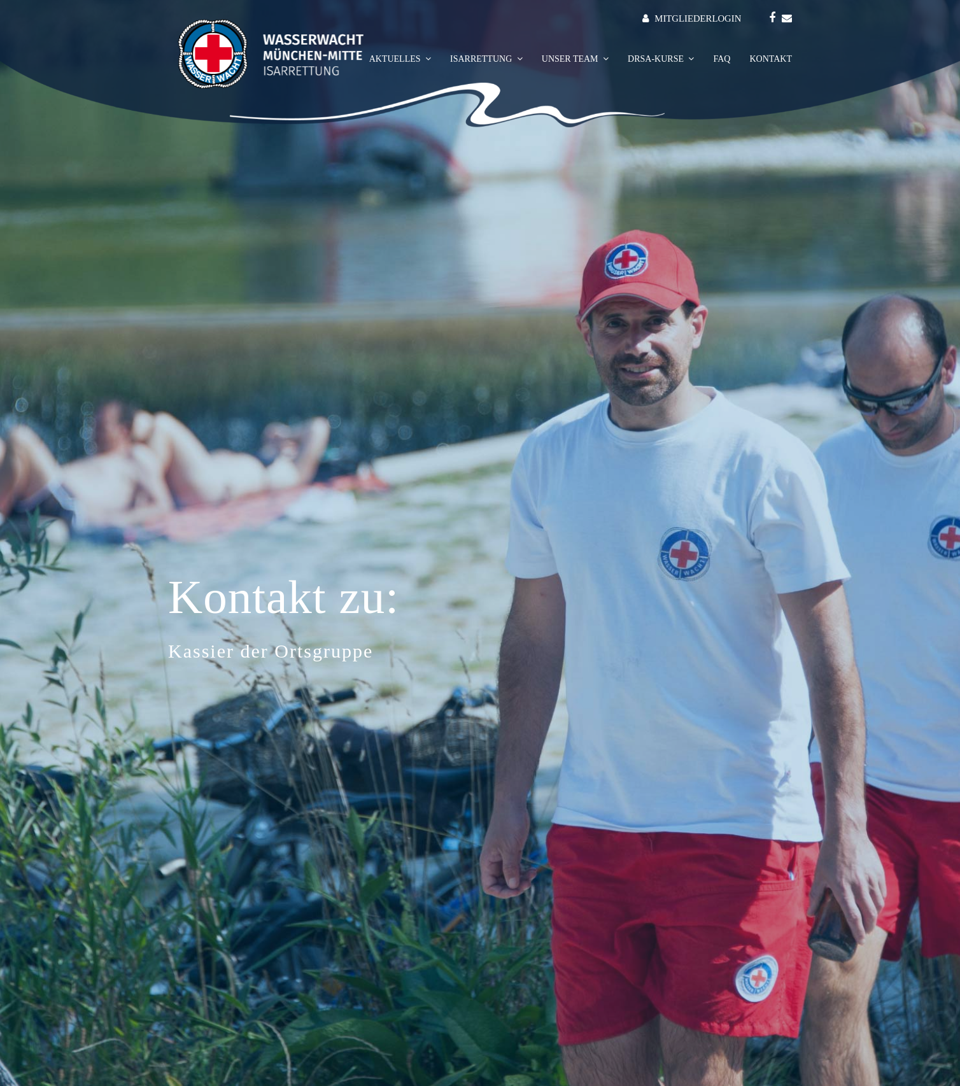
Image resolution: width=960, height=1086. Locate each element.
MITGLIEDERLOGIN (697, 18)
